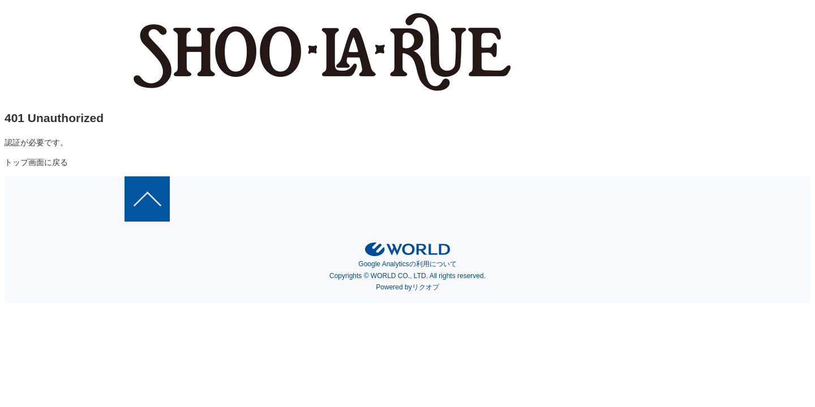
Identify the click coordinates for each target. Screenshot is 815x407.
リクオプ (425, 287)
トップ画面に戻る (36, 162)
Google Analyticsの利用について (407, 264)
